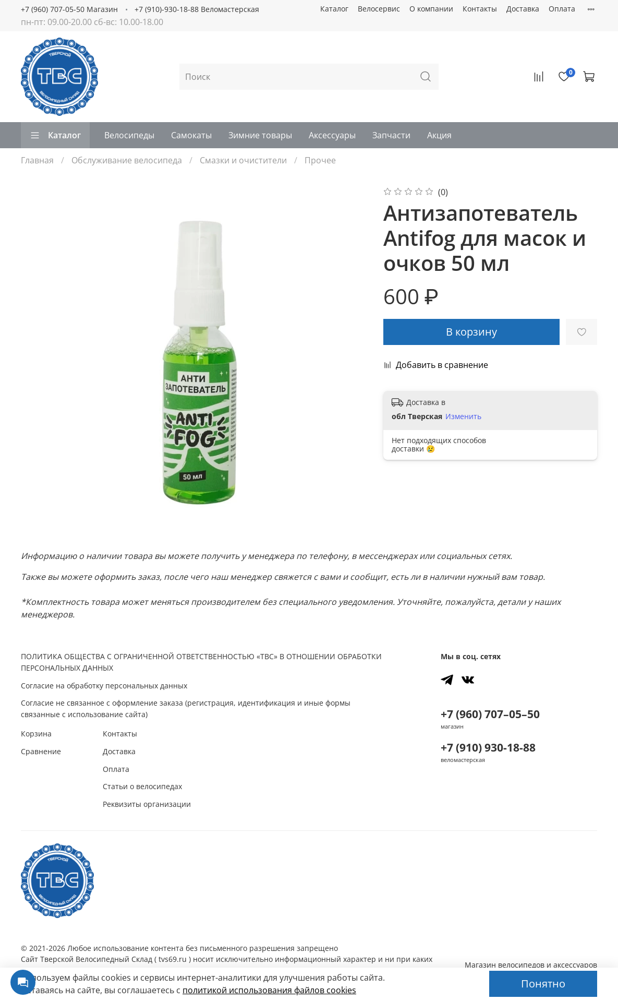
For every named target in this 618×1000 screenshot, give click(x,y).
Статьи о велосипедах (142, 786)
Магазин (531, 965)
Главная (37, 160)
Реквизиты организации (147, 804)
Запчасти (391, 135)
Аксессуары (332, 135)
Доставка (522, 9)
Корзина (36, 734)
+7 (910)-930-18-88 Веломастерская (197, 9)
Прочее (320, 160)
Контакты (480, 9)
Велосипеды (129, 135)
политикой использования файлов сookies (269, 990)
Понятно (543, 984)
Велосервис (379, 9)
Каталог (334, 9)
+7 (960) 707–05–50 (490, 714)
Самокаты (191, 135)
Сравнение (41, 751)
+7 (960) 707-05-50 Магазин (69, 9)
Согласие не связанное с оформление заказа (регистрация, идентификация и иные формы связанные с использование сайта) (185, 708)
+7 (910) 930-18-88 (488, 747)
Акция (439, 135)
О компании (431, 9)
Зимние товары (260, 135)
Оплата (562, 9)
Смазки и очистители (243, 160)
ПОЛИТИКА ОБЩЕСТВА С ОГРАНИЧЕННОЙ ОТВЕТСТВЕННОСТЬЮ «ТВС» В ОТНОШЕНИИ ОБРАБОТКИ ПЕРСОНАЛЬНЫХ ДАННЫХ (201, 662)
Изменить (463, 416)
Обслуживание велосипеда (126, 160)
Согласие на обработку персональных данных (104, 686)
